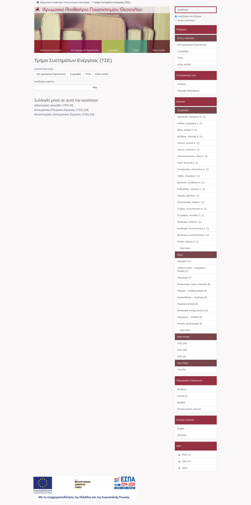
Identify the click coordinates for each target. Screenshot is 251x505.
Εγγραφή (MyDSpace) (188, 90)
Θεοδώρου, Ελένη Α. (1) (189, 222)
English (181, 428)
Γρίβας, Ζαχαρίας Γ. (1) (188, 176)
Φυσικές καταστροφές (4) (189, 323)
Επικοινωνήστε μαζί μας (189, 409)
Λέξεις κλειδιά (158, 50)
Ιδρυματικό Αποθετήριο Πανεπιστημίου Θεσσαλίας (65, 2)
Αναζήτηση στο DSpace (188, 16)
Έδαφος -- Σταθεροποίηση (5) (192, 291)
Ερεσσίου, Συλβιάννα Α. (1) (190, 182)
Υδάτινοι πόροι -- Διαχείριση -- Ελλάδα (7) (192, 269)
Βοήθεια (181, 402)
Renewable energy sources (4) (192, 310)
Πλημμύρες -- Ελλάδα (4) (189, 317)
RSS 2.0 (184, 461)
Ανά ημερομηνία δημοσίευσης (85, 50)
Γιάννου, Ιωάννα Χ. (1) (188, 143)
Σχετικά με (182, 396)
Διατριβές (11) (184, 261)
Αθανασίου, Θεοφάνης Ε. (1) (191, 117)
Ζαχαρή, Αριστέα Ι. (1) (188, 195)
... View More (183, 248)
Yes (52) (181, 369)
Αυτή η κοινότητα (185, 20)
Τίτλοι (135, 50)
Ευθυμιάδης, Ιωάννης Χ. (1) (191, 189)
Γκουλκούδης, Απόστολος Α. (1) (193, 169)
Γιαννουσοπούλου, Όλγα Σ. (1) (192, 156)
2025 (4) (181, 356)
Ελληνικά (181, 435)
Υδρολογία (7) (184, 277)
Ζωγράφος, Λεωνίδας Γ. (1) (190, 215)
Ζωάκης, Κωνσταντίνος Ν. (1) (191, 208)
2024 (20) (182, 350)
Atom (182, 468)
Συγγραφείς (113, 50)
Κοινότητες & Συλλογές (51, 50)
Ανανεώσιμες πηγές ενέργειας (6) (193, 284)
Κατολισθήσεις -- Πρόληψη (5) (192, 297)
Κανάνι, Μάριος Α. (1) (188, 241)
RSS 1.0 (184, 454)
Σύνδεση (181, 84)
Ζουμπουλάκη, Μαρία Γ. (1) (190, 202)
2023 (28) (182, 343)
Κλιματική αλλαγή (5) (187, 304)
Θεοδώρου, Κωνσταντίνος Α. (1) (193, 228)
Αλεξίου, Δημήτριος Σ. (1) (189, 123)
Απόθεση (181, 389)
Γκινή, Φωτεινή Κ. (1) (187, 162)
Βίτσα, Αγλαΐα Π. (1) (187, 130)
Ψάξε (95, 87)
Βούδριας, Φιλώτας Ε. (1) (189, 136)
